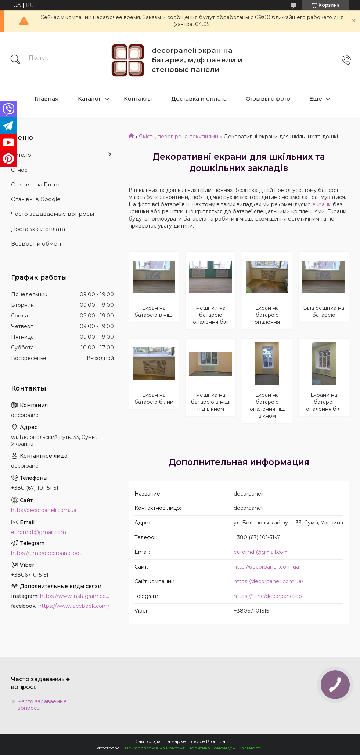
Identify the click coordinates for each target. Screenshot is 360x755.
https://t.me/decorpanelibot (269, 596)
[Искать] (15, 60)
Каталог (89, 98)
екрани (321, 204)
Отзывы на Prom (35, 184)
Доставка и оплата (199, 98)
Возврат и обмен (36, 243)
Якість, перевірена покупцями (178, 136)
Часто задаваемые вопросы (52, 213)
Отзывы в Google (36, 199)
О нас (19, 169)
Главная (47, 98)
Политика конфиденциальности (225, 748)
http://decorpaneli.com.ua (266, 566)
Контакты (138, 98)
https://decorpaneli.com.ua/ (268, 581)
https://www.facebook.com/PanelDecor (76, 606)
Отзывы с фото (268, 98)
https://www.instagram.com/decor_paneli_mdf (77, 596)
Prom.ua (215, 741)
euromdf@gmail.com (261, 552)
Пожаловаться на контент (154, 748)
